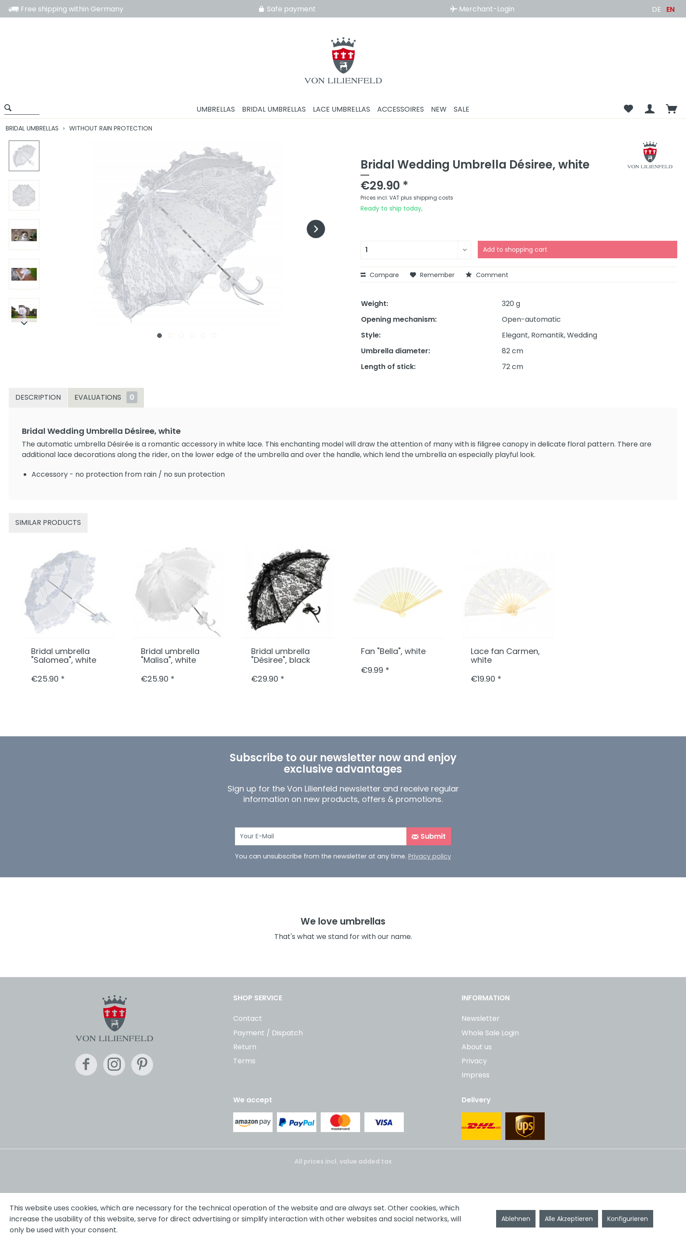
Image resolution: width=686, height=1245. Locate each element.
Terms (244, 1061)
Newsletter (481, 1018)
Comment (487, 275)
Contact (247, 1018)
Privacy (474, 1061)
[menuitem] (25, 109)
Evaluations (105, 397)
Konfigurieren (627, 1218)
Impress (476, 1075)
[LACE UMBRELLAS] (341, 109)
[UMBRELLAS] (215, 109)
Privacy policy (429, 856)
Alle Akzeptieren (569, 1218)
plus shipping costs (427, 197)
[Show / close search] (21, 107)
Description (38, 397)
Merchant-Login (482, 9)
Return (244, 1047)
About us (477, 1047)
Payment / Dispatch (268, 1033)
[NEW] (438, 109)
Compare (379, 275)
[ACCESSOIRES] (400, 109)
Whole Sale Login (490, 1033)
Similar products (48, 522)
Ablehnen (515, 1218)
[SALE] (461, 109)
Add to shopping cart (515, 249)
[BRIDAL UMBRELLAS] (273, 109)
